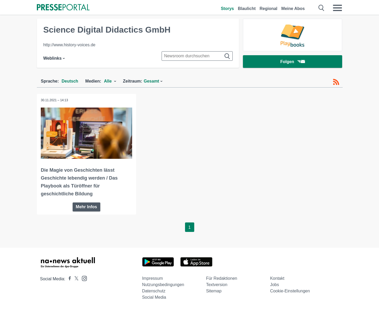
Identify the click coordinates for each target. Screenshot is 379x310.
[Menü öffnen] (337, 8)
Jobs (274, 284)
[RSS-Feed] (336, 82)
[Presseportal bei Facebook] (68, 279)
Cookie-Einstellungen (290, 291)
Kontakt (277, 278)
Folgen (292, 61)
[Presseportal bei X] (75, 279)
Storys (227, 8)
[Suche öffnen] (321, 8)
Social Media (154, 297)
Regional (268, 8)
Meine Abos (293, 8)
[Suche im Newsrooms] (197, 56)
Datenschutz (154, 291)
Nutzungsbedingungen (163, 284)
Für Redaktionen (221, 278)
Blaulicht (247, 8)
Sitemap (214, 291)
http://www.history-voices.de (69, 45)
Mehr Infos (86, 207)
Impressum (152, 278)
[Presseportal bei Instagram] (83, 278)
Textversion (216, 284)
